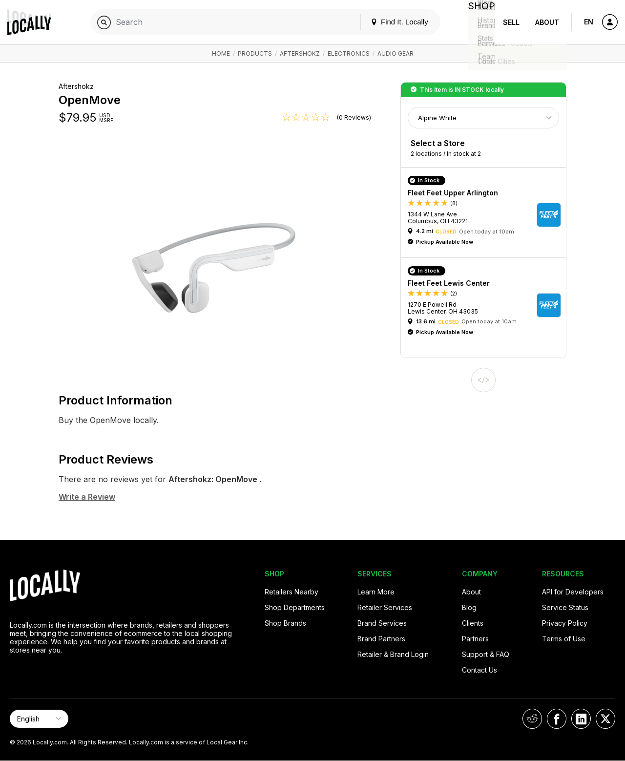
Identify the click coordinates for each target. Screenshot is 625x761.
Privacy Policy (564, 623)
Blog (469, 607)
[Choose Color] (483, 117)
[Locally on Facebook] (556, 719)
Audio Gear (395, 53)
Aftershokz (300, 53)
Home (221, 53)
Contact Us (479, 670)
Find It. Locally (391, 22)
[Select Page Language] (39, 719)
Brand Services (382, 623)
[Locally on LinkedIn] (581, 719)
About (547, 22)
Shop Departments (295, 607)
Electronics (349, 53)
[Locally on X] (605, 719)
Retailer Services (384, 607)
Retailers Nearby (291, 592)
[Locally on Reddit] (532, 719)
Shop (477, 22)
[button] (487, 214)
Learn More (376, 592)
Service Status (565, 607)
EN (588, 22)
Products (255, 53)
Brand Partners (381, 638)
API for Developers (573, 592)
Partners (475, 638)
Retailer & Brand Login (393, 654)
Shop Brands (285, 623)
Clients (472, 623)
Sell (511, 22)
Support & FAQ (485, 654)
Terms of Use (563, 638)
